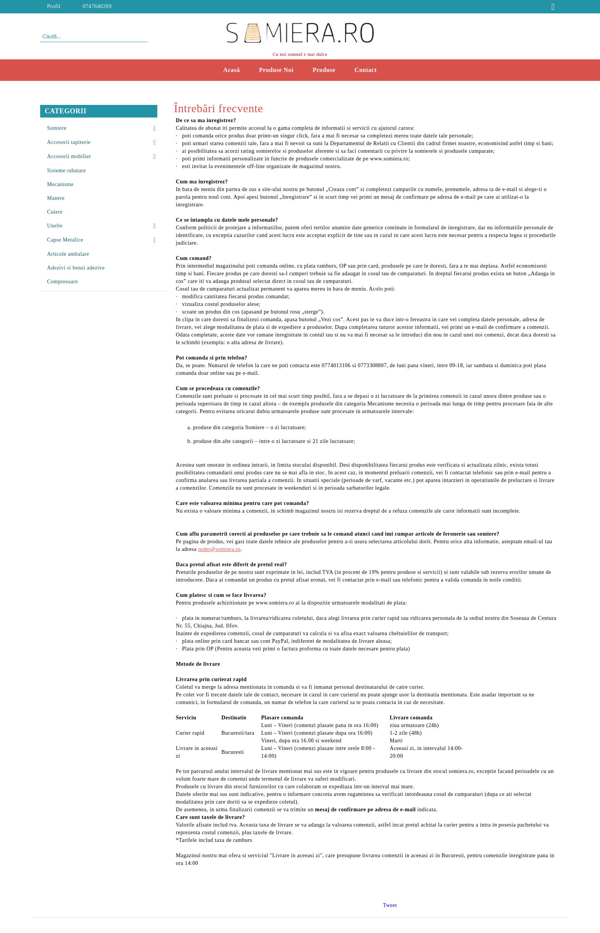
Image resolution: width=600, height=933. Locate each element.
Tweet (390, 905)
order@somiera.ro (219, 549)
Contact (366, 70)
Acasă (231, 70)
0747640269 (97, 6)
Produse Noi (276, 70)
